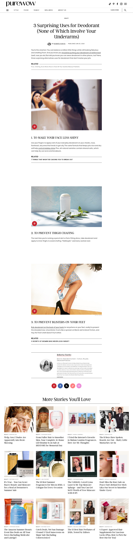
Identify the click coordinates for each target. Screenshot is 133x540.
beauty (66, 18)
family (36, 10)
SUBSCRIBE (115, 10)
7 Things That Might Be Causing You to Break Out (52, 160)
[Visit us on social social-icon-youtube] (125, 4)
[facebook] (60, 385)
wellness (49, 10)
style (16, 10)
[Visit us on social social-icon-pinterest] (114, 4)
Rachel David (98, 315)
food (26, 10)
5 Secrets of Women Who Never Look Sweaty (50, 341)
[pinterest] (34, 126)
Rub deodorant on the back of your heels (47, 327)
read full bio (60, 377)
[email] (78, 385)
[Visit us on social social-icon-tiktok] (110, 4)
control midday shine (46, 148)
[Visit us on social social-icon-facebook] (117, 4)
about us (62, 10)
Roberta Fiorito (59, 43)
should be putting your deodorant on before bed (81, 53)
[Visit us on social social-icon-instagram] (121, 4)
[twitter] (66, 385)
